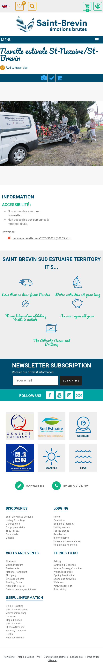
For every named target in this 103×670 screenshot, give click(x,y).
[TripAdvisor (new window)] (79, 395)
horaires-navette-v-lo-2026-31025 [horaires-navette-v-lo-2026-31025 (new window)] (41, 238)
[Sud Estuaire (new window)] (51, 426)
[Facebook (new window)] (50, 395)
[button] (87, 6)
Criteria (51, 75)
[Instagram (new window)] (69, 395)
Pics (44, 75)
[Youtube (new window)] (59, 395)
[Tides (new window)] (83, 458)
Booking (59, 75)
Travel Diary (23, 3)
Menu (6, 39)
